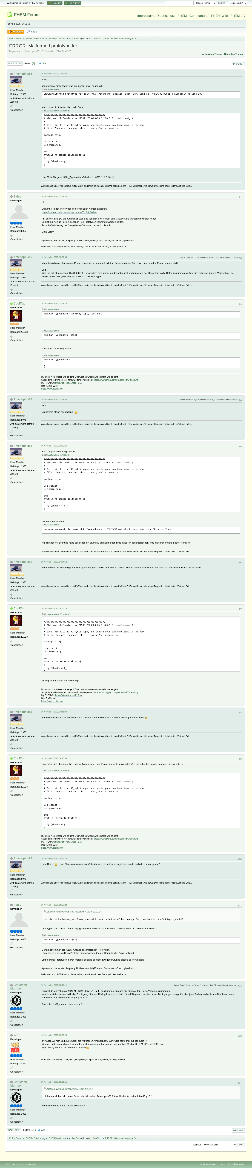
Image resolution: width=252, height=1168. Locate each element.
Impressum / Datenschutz (156, 16)
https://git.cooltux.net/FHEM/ (68, 383)
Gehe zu (197, 1145)
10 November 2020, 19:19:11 (54, 985)
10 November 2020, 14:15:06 (54, 758)
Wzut (17, 1035)
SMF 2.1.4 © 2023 (13, 1164)
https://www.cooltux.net (52, 389)
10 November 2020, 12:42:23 (54, 74)
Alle (44, 63)
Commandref (198, 16)
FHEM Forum (26, 14)
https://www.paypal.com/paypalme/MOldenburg (116, 380)
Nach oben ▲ (241, 1164)
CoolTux (97, 38)
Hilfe (201, 1164)
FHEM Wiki (219, 16)
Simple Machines (29, 1164)
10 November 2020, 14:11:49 (54, 712)
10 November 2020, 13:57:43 (54, 399)
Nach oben (14, 1130)
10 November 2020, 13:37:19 (54, 303)
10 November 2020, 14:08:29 (54, 608)
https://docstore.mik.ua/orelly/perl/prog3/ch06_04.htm (69, 212)
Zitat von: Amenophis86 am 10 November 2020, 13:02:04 (73, 912)
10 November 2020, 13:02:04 (54, 257)
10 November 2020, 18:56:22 (54, 905)
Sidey (17, 196)
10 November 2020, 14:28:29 (54, 858)
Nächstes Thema (233, 54)
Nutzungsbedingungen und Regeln (219, 1164)
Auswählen (53, 89)
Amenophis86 (22, 73)
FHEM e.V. (238, 16)
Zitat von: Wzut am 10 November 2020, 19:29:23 (69, 1089)
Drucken (238, 64)
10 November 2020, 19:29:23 (54, 1035)
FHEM (182, 16)
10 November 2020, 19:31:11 (54, 1082)
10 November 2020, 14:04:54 (54, 562)
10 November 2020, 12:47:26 (54, 196)
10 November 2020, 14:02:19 (54, 446)
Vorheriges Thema (212, 54)
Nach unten (14, 63)
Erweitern (65, 110)
